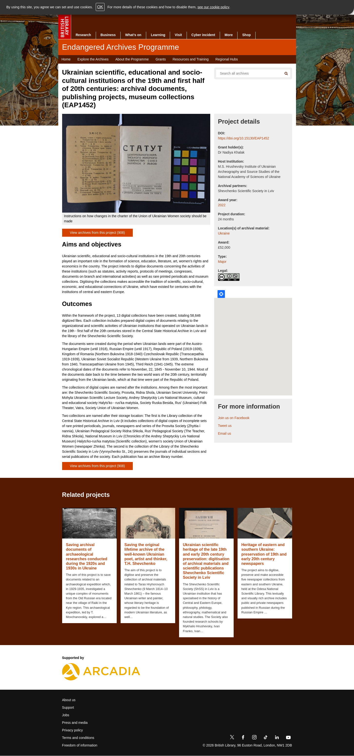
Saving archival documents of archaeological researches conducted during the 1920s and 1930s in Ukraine (86, 556)
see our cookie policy (214, 7)
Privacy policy (72, 730)
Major (222, 262)
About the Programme (132, 59)
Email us (224, 433)
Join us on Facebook (233, 418)
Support (68, 707)
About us (69, 700)
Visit (178, 35)
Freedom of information (79, 745)
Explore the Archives (93, 59)
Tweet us (225, 426)
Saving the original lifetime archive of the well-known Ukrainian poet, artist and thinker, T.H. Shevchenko (145, 554)
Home (66, 59)
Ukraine (224, 233)
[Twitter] (232, 738)
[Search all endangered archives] (247, 73)
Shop (246, 35)
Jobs (65, 715)
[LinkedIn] (276, 738)
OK (100, 7)
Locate (221, 294)
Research (83, 35)
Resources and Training (190, 59)
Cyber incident (203, 35)
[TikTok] (265, 738)
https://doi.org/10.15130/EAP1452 (243, 138)
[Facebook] (243, 738)
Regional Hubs (226, 59)
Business (108, 35)
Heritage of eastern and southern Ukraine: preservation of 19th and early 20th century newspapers (264, 554)
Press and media (75, 723)
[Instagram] (254, 738)
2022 (222, 205)
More (229, 35)
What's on (133, 35)
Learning (158, 35)
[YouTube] (288, 738)
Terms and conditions (78, 738)
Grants (160, 59)
